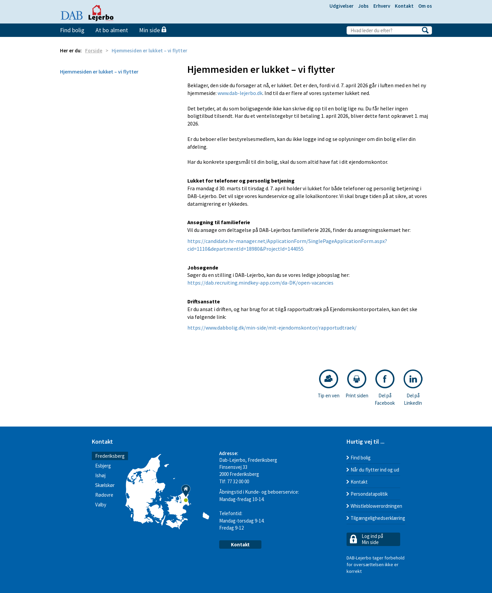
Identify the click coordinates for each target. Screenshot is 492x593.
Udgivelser (341, 6)
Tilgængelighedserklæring (378, 518)
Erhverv (381, 6)
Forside (93, 50)
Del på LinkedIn (413, 387)
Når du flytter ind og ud (375, 469)
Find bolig (72, 30)
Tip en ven (329, 384)
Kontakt (404, 6)
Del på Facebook (385, 387)
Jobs (363, 6)
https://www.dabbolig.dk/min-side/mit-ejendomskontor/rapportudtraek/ (272, 327)
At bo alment (112, 30)
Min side (152, 30)
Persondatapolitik (369, 494)
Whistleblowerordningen (376, 506)
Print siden (357, 384)
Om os (425, 6)
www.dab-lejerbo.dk (240, 93)
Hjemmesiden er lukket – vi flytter (99, 71)
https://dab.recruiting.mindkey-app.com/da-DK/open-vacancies (260, 282)
